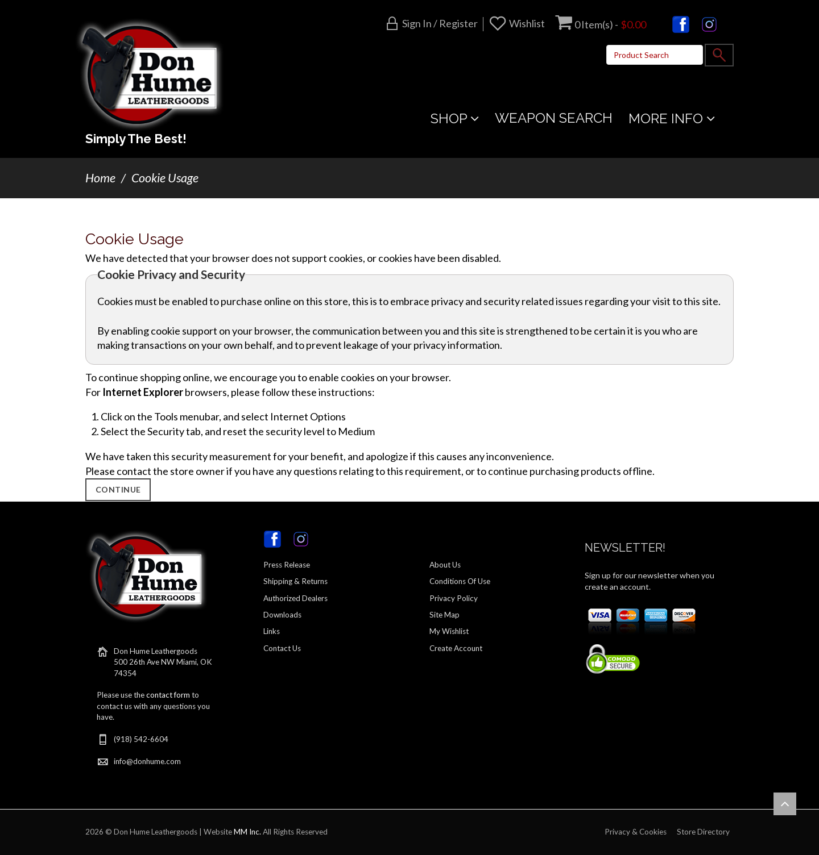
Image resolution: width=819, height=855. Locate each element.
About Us (445, 564)
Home (100, 177)
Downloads (282, 614)
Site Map (444, 614)
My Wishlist (449, 631)
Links (271, 631)
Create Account (455, 648)
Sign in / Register (440, 23)
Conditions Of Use (459, 581)
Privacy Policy (453, 598)
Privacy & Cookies (636, 831)
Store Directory (703, 831)
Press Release (286, 564)
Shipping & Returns (295, 581)
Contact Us (282, 648)
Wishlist (527, 23)
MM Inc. (247, 831)
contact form (168, 694)
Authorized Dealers (295, 598)
